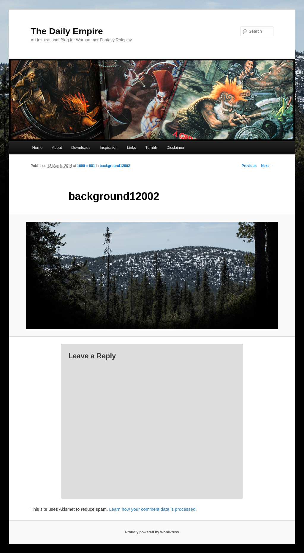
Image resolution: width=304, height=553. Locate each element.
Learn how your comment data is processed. (153, 509)
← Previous (246, 166)
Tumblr (151, 147)
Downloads (80, 147)
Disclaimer (176, 147)
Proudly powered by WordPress (152, 532)
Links (131, 147)
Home (37, 147)
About (57, 147)
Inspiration (109, 147)
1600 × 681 (86, 166)
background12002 (115, 166)
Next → (267, 166)
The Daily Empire (67, 31)
